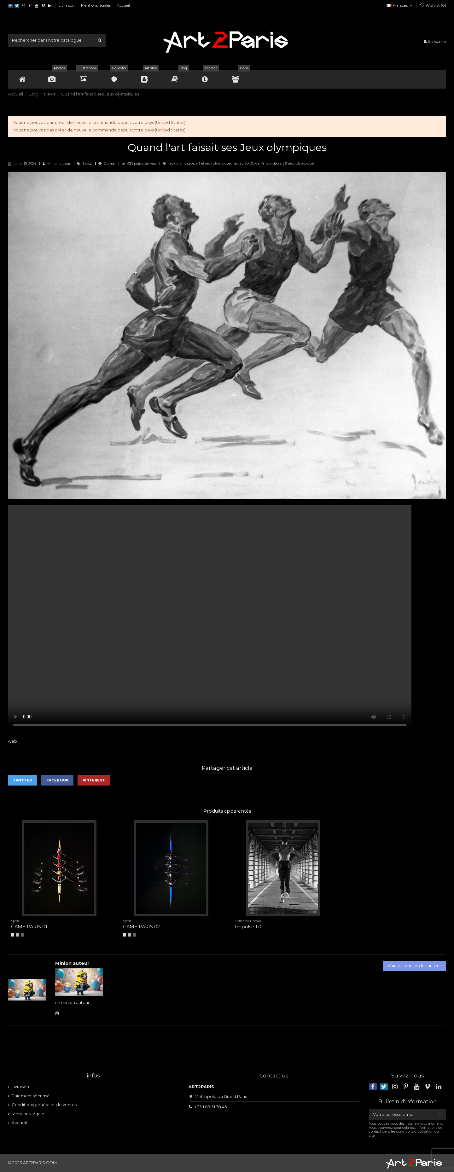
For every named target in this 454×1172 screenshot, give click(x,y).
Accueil (123, 5)
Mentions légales (96, 5)
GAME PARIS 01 (29, 927)
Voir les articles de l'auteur (414, 965)
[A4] (12, 934)
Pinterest (94, 780)
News (88, 164)
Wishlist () (433, 5)
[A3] (17, 934)
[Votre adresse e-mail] (401, 1114)
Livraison (67, 5)
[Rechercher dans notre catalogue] (100, 40)
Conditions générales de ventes (44, 1104)
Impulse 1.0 (248, 927)
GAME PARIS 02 (141, 927)
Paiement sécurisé (31, 1095)
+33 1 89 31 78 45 (211, 1106)
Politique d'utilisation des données (174, 5)
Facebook (57, 780)
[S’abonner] (440, 1114)
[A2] (22, 934)
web (12, 741)
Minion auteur (58, 164)
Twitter (22, 780)
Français (400, 5)
